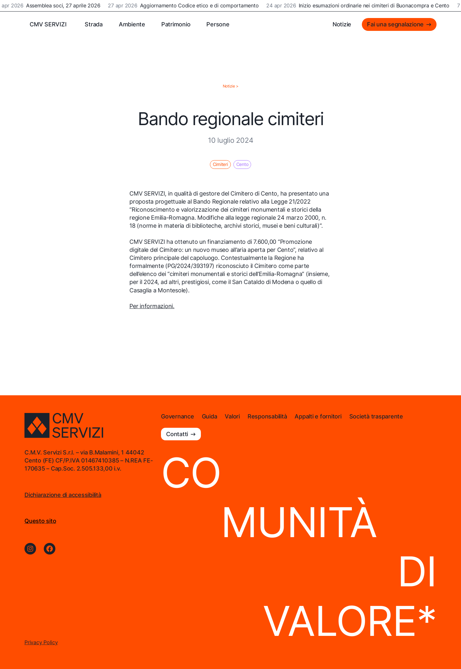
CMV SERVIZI (48, 24)
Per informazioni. (151, 306)
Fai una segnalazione (395, 24)
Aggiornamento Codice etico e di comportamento (200, 6)
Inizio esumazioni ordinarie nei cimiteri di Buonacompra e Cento (374, 6)
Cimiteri (220, 164)
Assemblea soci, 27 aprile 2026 (64, 6)
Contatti (177, 434)
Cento (242, 164)
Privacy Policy (41, 642)
